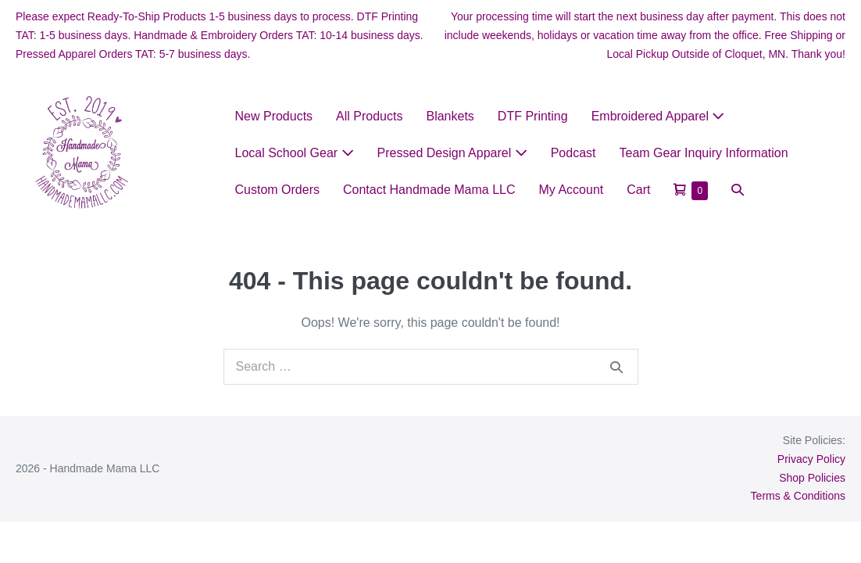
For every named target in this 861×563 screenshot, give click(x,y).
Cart (638, 189)
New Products (274, 116)
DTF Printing (533, 116)
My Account (571, 189)
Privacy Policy (811, 459)
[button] (738, 189)
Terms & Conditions (798, 495)
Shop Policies (812, 478)
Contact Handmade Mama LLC (429, 189)
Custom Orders (277, 189)
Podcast (573, 153)
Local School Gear (294, 153)
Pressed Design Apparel (452, 153)
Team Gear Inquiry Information (704, 153)
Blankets (449, 116)
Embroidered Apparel (658, 116)
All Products (369, 116)
